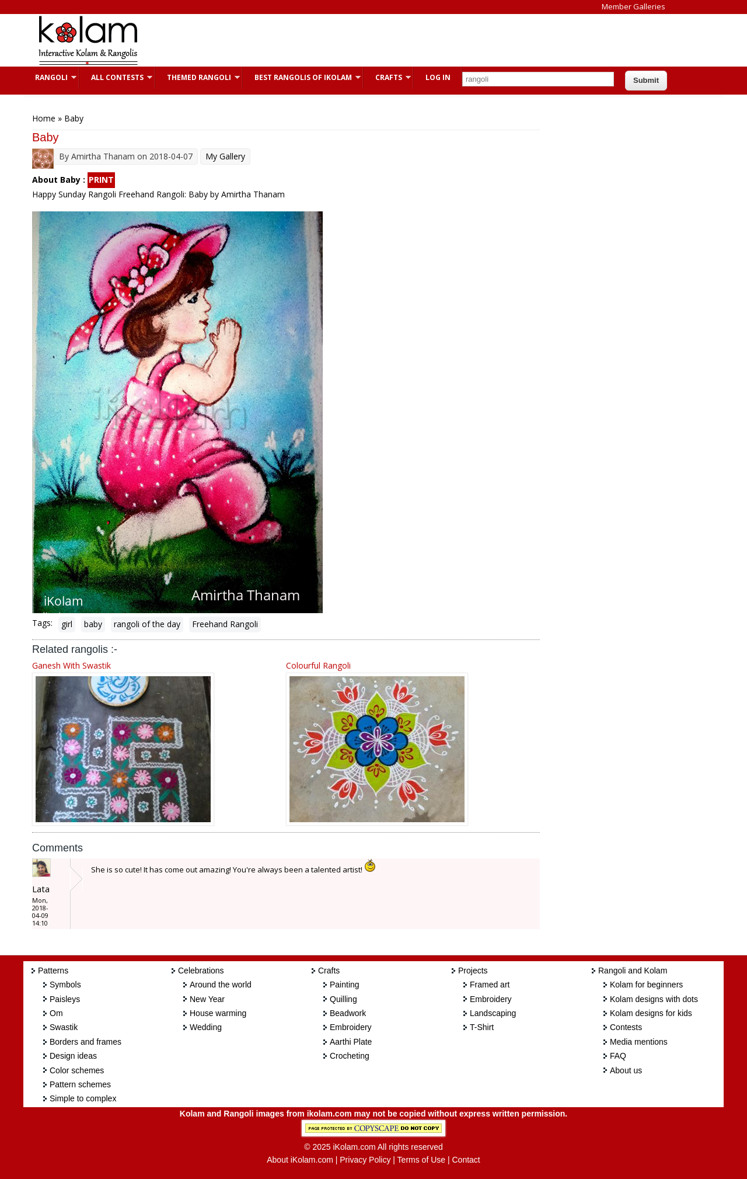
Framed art (489, 984)
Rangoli (49, 77)
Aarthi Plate (351, 1041)
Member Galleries (633, 6)
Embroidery (351, 1027)
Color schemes (77, 1070)
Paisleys (65, 999)
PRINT (101, 179)
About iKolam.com (300, 1159)
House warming (218, 1013)
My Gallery (225, 156)
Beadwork (348, 1013)
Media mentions (639, 1041)
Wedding (206, 1027)
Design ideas (73, 1055)
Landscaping (493, 1013)
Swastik (64, 1027)
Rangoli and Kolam (632, 970)
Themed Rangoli (197, 77)
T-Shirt (482, 1027)
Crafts (387, 77)
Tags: (42, 622)
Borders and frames (85, 1041)
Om (56, 1013)
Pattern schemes (80, 1084)
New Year (207, 999)
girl (66, 624)
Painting (344, 984)
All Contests (115, 77)
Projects (473, 970)
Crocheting (349, 1055)
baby (93, 624)
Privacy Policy (365, 1159)
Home (43, 118)
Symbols (65, 984)
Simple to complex (83, 1098)
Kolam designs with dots (654, 999)
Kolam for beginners (646, 984)
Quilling (343, 999)
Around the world (221, 984)
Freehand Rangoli (225, 624)
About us (626, 1070)
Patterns (53, 970)
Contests (626, 1027)
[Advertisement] (364, 40)
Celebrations (201, 970)
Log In (438, 77)
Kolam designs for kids (651, 1013)
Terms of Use (421, 1159)
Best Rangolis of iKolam (302, 77)
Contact (466, 1159)
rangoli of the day (147, 624)
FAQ (618, 1055)
